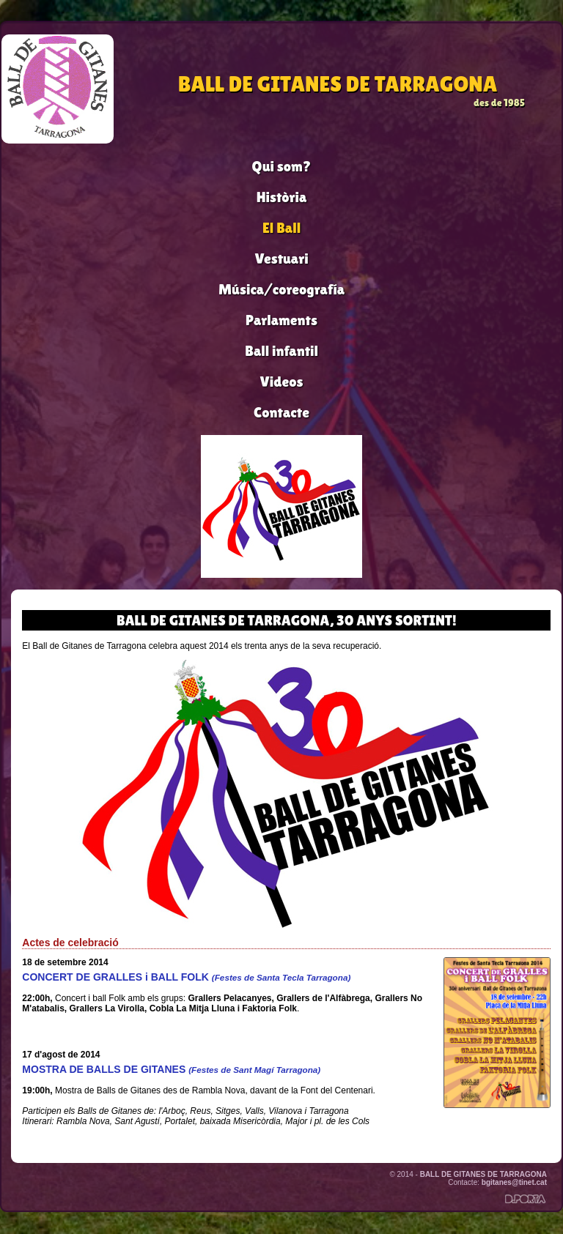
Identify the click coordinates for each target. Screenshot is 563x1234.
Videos (281, 381)
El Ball (281, 228)
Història (282, 197)
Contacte (281, 412)
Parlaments (281, 320)
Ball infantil (281, 351)
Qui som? (282, 166)
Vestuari (281, 258)
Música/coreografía (281, 289)
